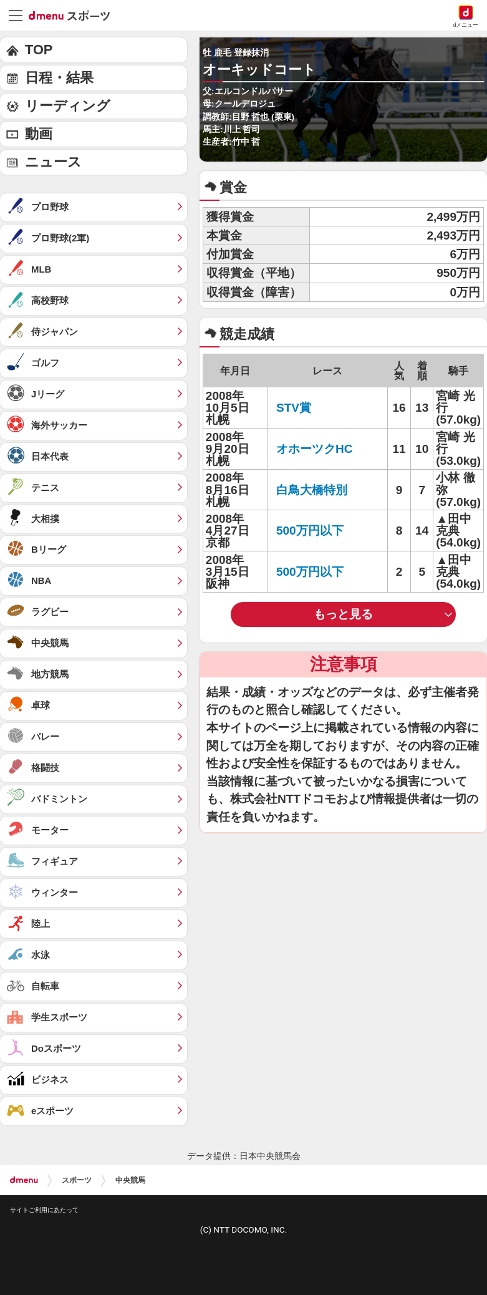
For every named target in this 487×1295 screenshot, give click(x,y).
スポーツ (77, 1180)
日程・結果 (59, 77)
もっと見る (343, 614)
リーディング (67, 106)
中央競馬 (130, 1180)
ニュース (53, 162)
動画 (38, 134)
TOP (38, 49)
